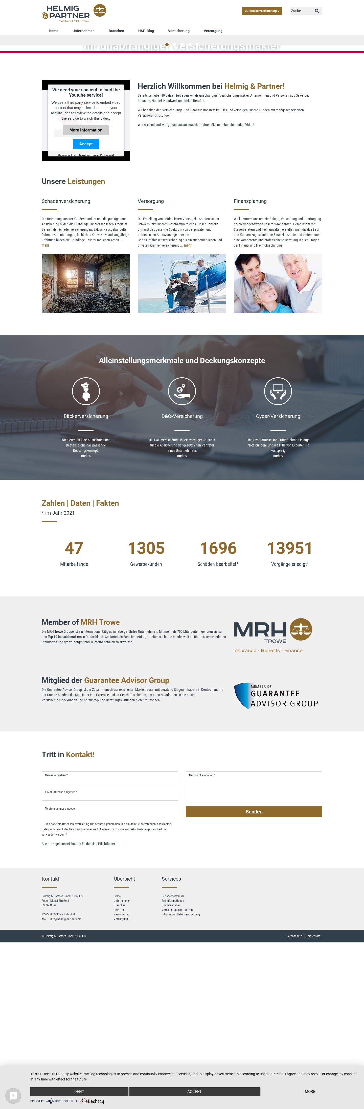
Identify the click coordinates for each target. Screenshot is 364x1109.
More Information (86, 260)
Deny (79, 1091)
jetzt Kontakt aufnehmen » (182, 128)
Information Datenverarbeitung (181, 1045)
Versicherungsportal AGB (177, 1040)
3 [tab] (182, 175)
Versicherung (179, 31)
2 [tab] (174, 175)
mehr (45, 376)
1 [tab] (166, 175)
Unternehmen (84, 31)
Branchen (116, 31)
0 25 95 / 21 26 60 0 (62, 1044)
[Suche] (301, 11)
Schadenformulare (173, 1026)
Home (53, 31)
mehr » (86, 586)
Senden (254, 942)
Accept (86, 274)
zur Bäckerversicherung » (262, 11)
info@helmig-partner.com (65, 1049)
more (310, 1091)
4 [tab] (189, 175)
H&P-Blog (146, 31)
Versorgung (213, 31)
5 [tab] (197, 175)
